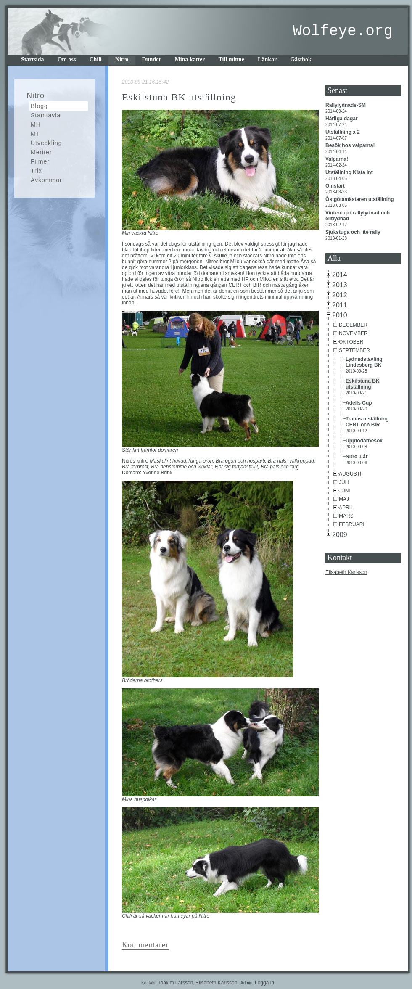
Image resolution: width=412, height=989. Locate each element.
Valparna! (337, 159)
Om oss (66, 59)
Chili (95, 59)
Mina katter (190, 59)
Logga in (264, 983)
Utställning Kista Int (349, 172)
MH (36, 124)
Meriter (41, 152)
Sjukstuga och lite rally (353, 232)
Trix (36, 170)
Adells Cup (359, 403)
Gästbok (301, 59)
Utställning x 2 (343, 132)
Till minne (231, 59)
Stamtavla (46, 115)
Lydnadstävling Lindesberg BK (364, 362)
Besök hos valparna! (350, 145)
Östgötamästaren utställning (360, 199)
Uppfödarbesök (366, 441)
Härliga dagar (342, 119)
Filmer (40, 161)
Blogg (39, 106)
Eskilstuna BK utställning (363, 384)
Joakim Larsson (175, 983)
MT (35, 133)
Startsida (32, 59)
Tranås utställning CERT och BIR (367, 422)
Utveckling (46, 143)
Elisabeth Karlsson (346, 572)
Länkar (267, 59)
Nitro (122, 59)
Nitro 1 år (357, 457)
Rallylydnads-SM (346, 105)
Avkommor (46, 180)
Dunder (151, 59)
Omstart (335, 186)
